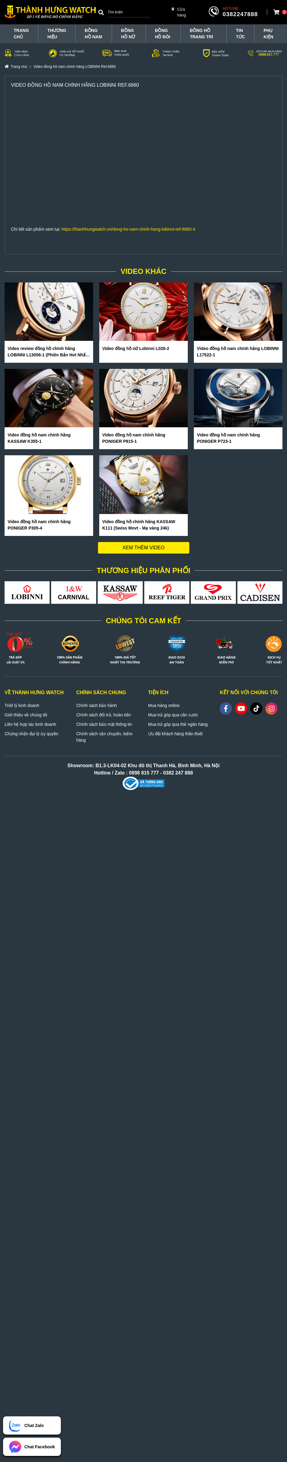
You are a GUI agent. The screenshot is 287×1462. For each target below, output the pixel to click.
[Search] (101, 12)
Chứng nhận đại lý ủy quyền (31, 733)
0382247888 (240, 14)
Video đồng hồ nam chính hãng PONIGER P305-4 (39, 524)
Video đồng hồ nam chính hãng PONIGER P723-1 (228, 438)
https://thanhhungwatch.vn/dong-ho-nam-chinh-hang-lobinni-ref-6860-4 (128, 229)
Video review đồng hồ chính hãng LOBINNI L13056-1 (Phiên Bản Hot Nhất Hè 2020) (47, 352)
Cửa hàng (179, 12)
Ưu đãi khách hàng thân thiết (175, 733)
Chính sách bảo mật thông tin (104, 724)
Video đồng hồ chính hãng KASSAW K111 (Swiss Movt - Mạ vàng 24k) (138, 524)
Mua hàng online (164, 705)
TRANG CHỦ (21, 33)
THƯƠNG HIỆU (56, 33)
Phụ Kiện (268, 33)
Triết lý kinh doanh (22, 705)
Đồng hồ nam (93, 33)
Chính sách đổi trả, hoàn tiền (103, 714)
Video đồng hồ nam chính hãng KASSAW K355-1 (39, 438)
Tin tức (240, 33)
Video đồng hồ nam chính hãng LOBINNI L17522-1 (238, 351)
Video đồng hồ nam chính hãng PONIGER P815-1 (133, 438)
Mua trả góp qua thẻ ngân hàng (178, 724)
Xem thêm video (143, 547)
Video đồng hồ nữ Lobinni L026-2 (135, 348)
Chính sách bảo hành (96, 705)
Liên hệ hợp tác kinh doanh (30, 724)
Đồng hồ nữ (128, 33)
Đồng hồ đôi (162, 33)
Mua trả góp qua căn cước (173, 714)
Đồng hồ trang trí (201, 33)
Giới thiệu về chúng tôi (26, 714)
